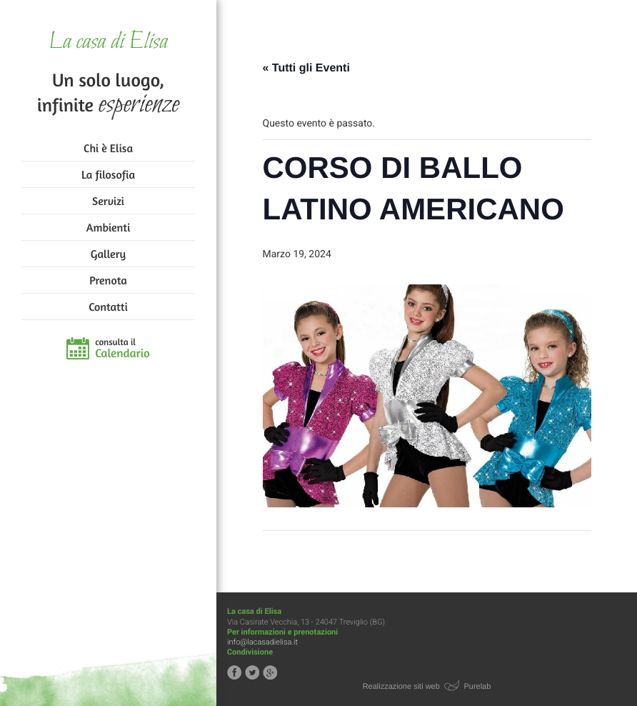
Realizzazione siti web (401, 686)
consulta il (122, 349)
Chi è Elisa (108, 148)
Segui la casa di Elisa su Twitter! (252, 672)
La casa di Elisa (108, 42)
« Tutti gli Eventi (306, 68)
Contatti (108, 306)
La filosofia (108, 174)
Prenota (108, 280)
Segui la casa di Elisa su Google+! (270, 672)
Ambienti (108, 227)
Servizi (108, 201)
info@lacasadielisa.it (262, 642)
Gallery (108, 254)
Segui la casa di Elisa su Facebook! (234, 672)
